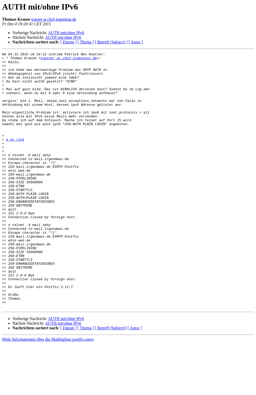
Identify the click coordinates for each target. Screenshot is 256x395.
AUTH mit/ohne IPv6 (66, 33)
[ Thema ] (86, 42)
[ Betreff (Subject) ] (111, 42)
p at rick (15, 157)
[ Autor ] (136, 42)
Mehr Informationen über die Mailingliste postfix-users (48, 390)
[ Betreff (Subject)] (110, 379)
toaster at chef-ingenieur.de (53, 19)
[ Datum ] (68, 42)
